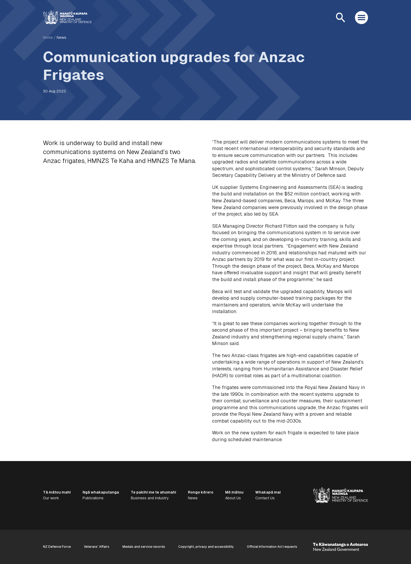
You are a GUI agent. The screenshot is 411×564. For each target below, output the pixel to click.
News (61, 37)
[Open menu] (361, 17)
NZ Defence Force (57, 547)
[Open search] (340, 17)
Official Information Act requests (272, 547)
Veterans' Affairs (96, 547)
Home (48, 37)
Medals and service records (143, 547)
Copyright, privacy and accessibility (206, 547)
